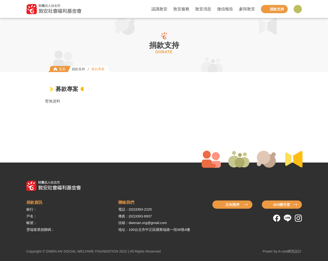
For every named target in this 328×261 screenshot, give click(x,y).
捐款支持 (78, 69)
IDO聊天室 (281, 205)
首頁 (62, 69)
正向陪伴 (232, 205)
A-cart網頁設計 (290, 251)
